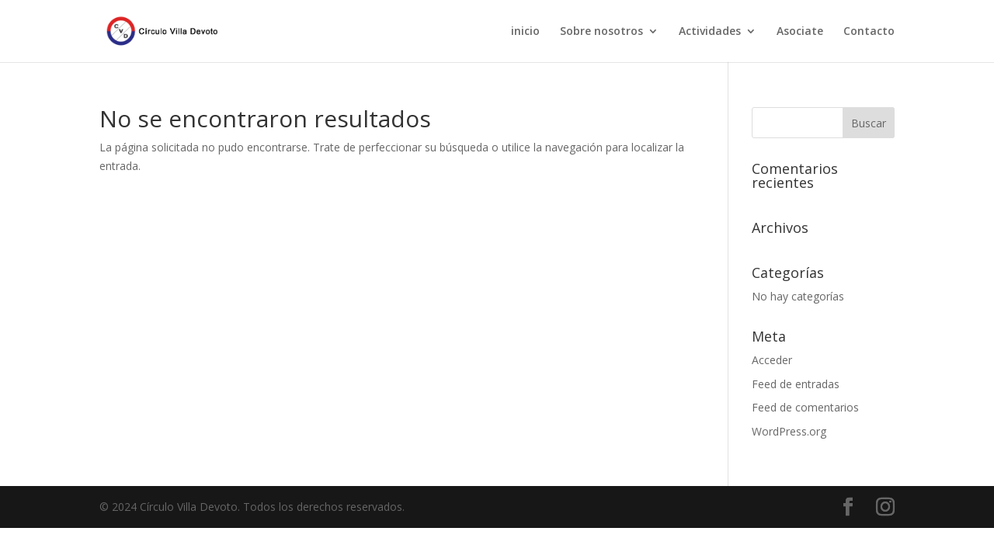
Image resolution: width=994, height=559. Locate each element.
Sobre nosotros (601, 32)
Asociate (800, 32)
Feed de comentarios (805, 407)
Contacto (869, 32)
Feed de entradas (795, 384)
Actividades (710, 32)
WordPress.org (789, 431)
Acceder (772, 359)
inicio (525, 32)
